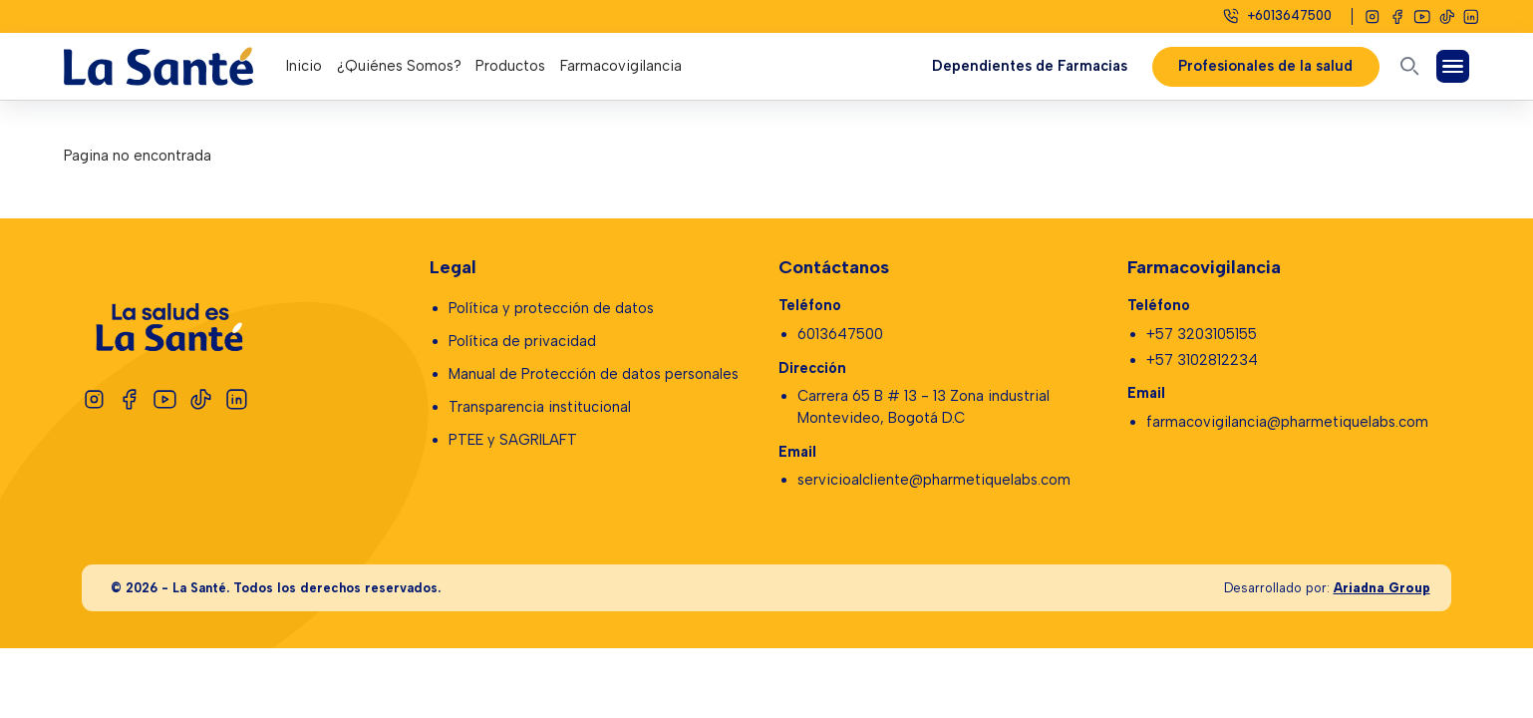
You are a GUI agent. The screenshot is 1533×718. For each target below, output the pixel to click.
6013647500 (840, 334)
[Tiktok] (1447, 17)
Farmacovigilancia (621, 66)
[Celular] (1277, 16)
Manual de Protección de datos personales (594, 374)
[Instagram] (1372, 17)
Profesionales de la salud (1266, 66)
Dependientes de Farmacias (1029, 66)
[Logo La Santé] (175, 66)
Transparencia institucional (540, 407)
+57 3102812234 (1202, 360)
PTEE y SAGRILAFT (513, 440)
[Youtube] (1422, 17)
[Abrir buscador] (1409, 66)
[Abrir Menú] (1452, 66)
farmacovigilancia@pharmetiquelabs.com (1287, 422)
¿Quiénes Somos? (399, 66)
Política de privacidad (522, 341)
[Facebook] (1397, 17)
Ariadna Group (1382, 587)
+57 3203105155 (1201, 334)
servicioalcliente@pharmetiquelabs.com (934, 480)
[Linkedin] (1471, 17)
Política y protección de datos (551, 308)
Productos (510, 66)
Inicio (304, 66)
